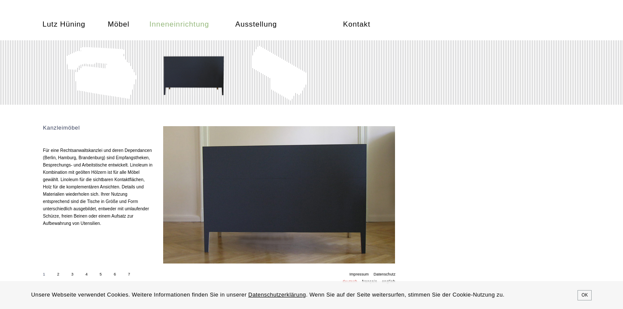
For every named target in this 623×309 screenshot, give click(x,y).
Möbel (118, 24)
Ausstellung (256, 24)
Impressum (359, 274)
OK (584, 295)
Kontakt (356, 24)
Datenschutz (384, 274)
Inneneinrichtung (179, 24)
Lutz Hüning (64, 24)
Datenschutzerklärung (277, 294)
